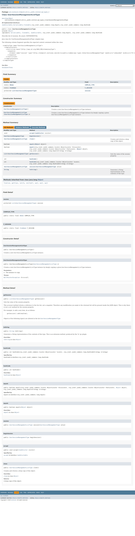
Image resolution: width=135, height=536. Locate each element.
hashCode (32, 159)
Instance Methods (22, 127)
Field (14, 7)
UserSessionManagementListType (15, 109)
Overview (4, 2)
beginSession (34, 136)
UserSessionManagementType (26, 90)
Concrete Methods (38, 127)
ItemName (13, 88)
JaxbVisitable (7, 25)
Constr (19, 7)
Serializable (18, 25)
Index (38, 2)
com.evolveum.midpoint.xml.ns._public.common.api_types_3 (29, 12)
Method (25, 7)
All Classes (4, 5)
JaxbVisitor (39, 133)
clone (31, 139)
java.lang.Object (7, 18)
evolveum (13, 500)
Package (10, 2)
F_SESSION (88, 88)
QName (12, 85)
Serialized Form (7, 67)
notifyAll (29, 183)
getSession (33, 154)
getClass (15, 183)
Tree (24, 2)
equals (31, 144)
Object (10, 31)
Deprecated (31, 2)
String (6, 169)
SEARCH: (112, 5)
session (87, 90)
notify (22, 183)
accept (31, 133)
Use (21, 2)
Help (42, 2)
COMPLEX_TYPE (89, 85)
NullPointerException (12, 277)
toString (32, 169)
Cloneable (27, 25)
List (13, 90)
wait (36, 183)
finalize (7, 183)
